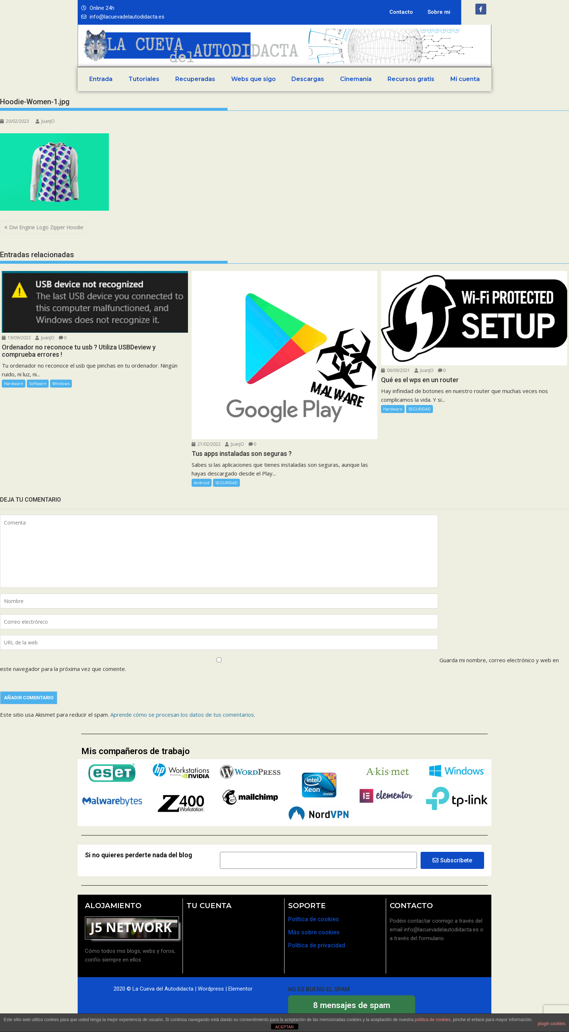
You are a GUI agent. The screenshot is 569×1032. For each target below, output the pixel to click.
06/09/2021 (395, 370)
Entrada (100, 79)
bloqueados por (351, 1009)
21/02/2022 (206, 444)
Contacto (401, 12)
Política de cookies (313, 919)
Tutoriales (143, 79)
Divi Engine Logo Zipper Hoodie (46, 227)
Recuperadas (195, 79)
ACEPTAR (284, 1027)
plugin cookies (551, 1023)
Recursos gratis (411, 79)
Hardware (13, 383)
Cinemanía (356, 79)
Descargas (307, 79)
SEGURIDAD (226, 482)
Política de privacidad (316, 945)
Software (37, 383)
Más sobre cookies (314, 932)
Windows (61, 383)
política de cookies (433, 1019)
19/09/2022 (16, 338)
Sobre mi (438, 12)
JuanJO (45, 121)
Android (201, 482)
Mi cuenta (465, 79)
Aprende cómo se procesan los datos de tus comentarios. (182, 714)
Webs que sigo (253, 79)
